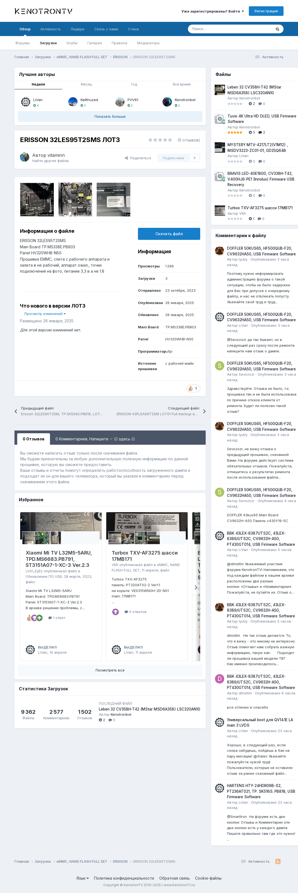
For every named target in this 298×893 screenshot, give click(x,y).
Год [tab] (134, 84)
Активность (50, 29)
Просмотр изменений (45, 313)
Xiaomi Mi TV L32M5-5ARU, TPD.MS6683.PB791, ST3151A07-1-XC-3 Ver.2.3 (59, 559)
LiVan (38, 100)
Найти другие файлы (50, 160)
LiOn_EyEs (34, 571)
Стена (133, 29)
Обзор (25, 31)
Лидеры (77, 29)
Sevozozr (247, 374)
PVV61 (133, 100)
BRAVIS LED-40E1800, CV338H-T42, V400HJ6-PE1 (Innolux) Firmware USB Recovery (261, 179)
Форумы (22, 43)
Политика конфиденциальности (124, 878)
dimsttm (245, 693)
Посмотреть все (110, 670)
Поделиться (138, 158)
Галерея (94, 43)
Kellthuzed (89, 100)
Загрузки (48, 43)
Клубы (72, 43)
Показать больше (110, 116)
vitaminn (56, 155)
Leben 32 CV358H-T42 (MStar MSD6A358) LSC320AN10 (149, 709)
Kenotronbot (185, 100)
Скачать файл (169, 233)
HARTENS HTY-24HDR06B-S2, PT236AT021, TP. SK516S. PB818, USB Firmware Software (261, 791)
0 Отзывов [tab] (34, 439)
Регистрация (266, 11)
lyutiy (243, 259)
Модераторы (148, 43)
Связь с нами (106, 29)
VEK (115, 564)
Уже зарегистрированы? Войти (212, 11)
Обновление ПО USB (44, 576)
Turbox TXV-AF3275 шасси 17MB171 (260, 208)
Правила (119, 43)
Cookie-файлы (208, 878)
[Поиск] (216, 29)
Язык (82, 878)
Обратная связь (174, 878)
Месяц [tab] (86, 84)
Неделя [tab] (38, 84)
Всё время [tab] (182, 84)
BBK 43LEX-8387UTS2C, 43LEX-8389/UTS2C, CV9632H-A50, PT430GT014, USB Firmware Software (261, 539)
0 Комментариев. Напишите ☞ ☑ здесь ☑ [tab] (95, 439)
